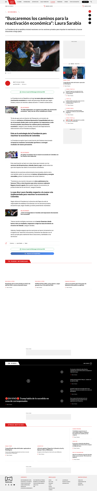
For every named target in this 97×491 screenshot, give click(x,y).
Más (88, 314)
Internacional (27, 1)
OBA (34, 438)
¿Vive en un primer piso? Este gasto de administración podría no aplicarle (75, 284)
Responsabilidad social (26, 430)
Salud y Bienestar (45, 1)
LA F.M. (50, 435)
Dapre (26, 243)
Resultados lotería (9, 281)
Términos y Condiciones (68, 446)
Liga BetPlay (40, 397)
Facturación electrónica (39, 430)
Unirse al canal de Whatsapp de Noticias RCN (32, 92)
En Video (12, 314)
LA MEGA (50, 440)
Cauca (67, 98)
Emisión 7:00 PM (86, 6)
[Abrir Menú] (6, 2)
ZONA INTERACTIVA (82, 432)
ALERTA (50, 437)
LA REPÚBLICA (65, 430)
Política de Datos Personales (45, 446)
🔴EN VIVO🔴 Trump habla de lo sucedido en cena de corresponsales (75, 121)
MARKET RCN (80, 435)
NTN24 (50, 430)
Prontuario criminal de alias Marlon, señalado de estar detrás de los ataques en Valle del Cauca (80, 321)
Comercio (12, 243)
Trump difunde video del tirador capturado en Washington (74, 83)
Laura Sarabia (19, 243)
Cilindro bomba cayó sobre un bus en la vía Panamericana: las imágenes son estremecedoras (75, 102)
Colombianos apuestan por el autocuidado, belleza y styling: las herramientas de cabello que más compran (81, 383)
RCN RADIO (51, 434)
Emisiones (9, 6)
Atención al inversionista (24, 440)
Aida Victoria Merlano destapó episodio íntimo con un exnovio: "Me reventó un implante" (82, 407)
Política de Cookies (57, 446)
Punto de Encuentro (74, 1)
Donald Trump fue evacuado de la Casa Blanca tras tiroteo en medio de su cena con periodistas (74, 92)
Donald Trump (66, 80)
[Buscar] (91, 2)
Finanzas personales (70, 281)
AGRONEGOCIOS (65, 434)
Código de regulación (25, 435)
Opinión (66, 1)
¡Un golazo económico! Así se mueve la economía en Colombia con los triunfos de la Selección (39, 155)
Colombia (19, 1)
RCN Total (51, 432)
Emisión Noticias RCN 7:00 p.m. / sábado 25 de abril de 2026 (80, 331)
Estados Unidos (69, 108)
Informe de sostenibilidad (36, 433)
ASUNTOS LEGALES (66, 432)
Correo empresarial (25, 436)
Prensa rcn (23, 438)
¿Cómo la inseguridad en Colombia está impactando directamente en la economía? (39, 213)
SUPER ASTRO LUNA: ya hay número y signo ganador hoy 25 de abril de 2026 (47, 284)
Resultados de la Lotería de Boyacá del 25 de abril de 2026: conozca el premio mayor (17, 284)
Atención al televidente (26, 432)
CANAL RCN (85, 1)
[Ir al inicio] (12, 2)
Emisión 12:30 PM (48, 6)
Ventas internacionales (38, 435)
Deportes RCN (35, 1)
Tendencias (59, 1)
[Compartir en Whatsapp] (90, 23)
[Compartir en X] (90, 19)
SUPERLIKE (80, 434)
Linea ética (35, 436)
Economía (53, 1)
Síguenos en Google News (32, 253)
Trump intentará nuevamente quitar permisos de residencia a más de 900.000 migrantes (75, 111)
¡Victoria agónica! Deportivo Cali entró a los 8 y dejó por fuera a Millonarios (50, 399)
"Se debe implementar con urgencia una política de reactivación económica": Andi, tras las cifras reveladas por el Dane (39, 110)
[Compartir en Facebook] (90, 15)
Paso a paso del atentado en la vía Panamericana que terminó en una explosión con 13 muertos (78, 350)
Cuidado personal (77, 379)
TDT (56, 430)
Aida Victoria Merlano (78, 403)
